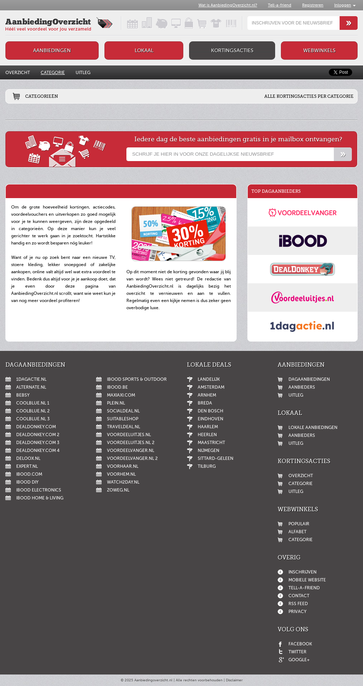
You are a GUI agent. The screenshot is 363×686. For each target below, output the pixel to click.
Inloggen (342, 5)
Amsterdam (211, 387)
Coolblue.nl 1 (32, 403)
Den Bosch (210, 410)
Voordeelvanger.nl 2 (132, 458)
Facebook (300, 643)
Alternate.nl (31, 387)
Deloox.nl (28, 458)
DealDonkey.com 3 (37, 442)
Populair (298, 523)
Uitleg (83, 72)
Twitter (297, 651)
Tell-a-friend (279, 5)
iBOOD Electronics (38, 490)
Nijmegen (208, 450)
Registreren (312, 5)
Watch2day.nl (123, 482)
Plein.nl (116, 403)
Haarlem (208, 426)
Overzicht (17, 72)
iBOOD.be (117, 387)
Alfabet (297, 531)
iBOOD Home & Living (39, 497)
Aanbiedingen (52, 50)
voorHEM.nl (121, 474)
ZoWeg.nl (118, 490)
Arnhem (207, 395)
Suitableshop (122, 418)
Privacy (297, 611)
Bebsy (23, 395)
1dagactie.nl (31, 379)
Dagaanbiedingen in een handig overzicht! (126, 23)
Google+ (299, 659)
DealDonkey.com (36, 426)
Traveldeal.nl (123, 426)
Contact (298, 595)
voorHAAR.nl (122, 466)
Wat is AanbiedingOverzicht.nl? (227, 5)
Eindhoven (210, 418)
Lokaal (144, 50)
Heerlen (207, 434)
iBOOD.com (29, 474)
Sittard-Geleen (215, 458)
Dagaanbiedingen (309, 379)
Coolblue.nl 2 (33, 410)
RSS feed (298, 603)
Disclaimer (234, 680)
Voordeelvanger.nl (130, 450)
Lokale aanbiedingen (312, 427)
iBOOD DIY (27, 482)
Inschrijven (302, 572)
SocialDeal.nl (123, 410)
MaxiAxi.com (121, 395)
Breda (205, 403)
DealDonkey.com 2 (37, 434)
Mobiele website (307, 579)
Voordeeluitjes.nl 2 (130, 442)
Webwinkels (319, 50)
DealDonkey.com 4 (37, 450)
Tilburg (207, 466)
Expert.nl (27, 466)
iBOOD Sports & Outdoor (137, 379)
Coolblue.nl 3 (33, 418)
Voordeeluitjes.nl (129, 434)
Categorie (53, 72)
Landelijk (209, 379)
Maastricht (211, 442)
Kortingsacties (232, 50)
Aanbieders (301, 387)
